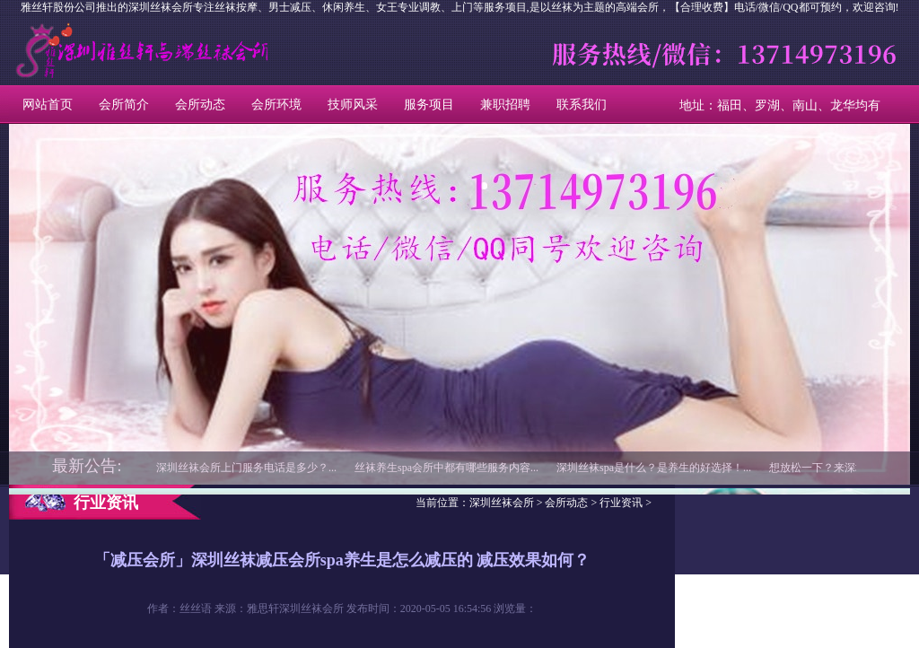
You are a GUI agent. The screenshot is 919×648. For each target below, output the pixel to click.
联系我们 (581, 104)
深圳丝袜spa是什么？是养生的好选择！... (653, 467)
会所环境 (276, 104)
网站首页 (47, 104)
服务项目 (429, 104)
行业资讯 (621, 502)
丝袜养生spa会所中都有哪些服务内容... (446, 467)
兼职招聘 (505, 104)
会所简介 (124, 104)
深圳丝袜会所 (90, 50)
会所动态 (200, 104)
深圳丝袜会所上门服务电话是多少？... (246, 467)
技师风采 (353, 104)
